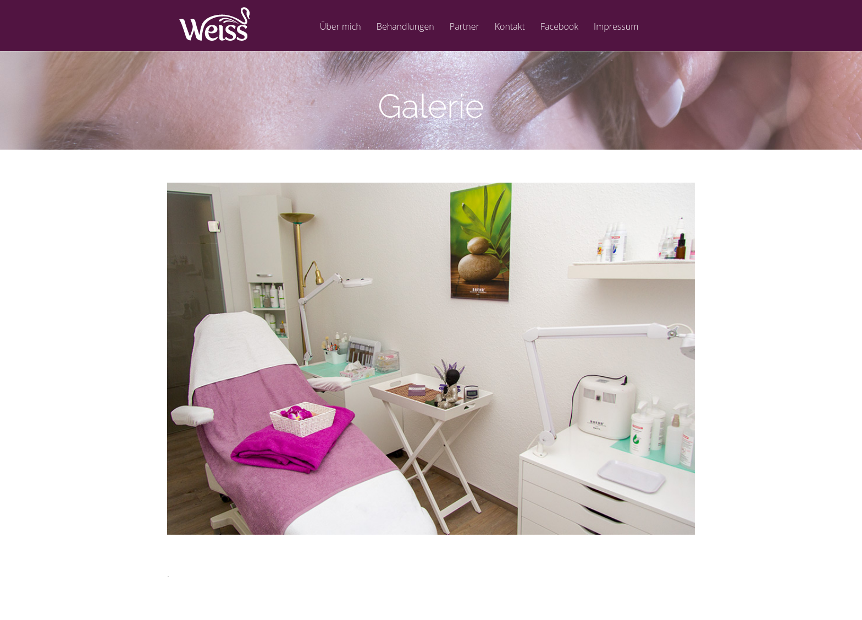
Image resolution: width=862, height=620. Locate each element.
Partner (464, 27)
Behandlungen (405, 27)
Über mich (340, 27)
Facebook (559, 27)
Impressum (616, 27)
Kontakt (510, 27)
